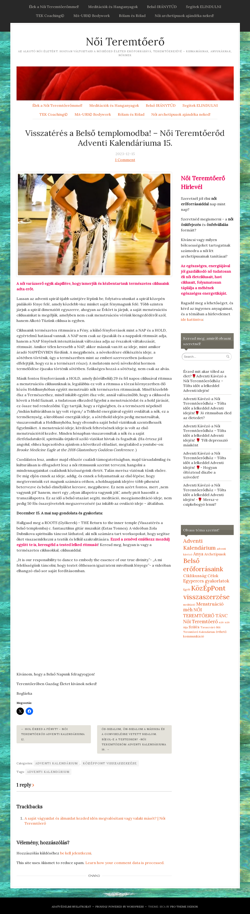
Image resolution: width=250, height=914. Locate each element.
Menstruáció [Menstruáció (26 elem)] (210, 604)
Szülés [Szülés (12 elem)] (194, 627)
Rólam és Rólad (132, 15)
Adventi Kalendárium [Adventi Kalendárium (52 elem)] (199, 544)
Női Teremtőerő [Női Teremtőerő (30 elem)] (200, 621)
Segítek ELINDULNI (203, 6)
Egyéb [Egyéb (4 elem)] (186, 589)
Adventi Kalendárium (56, 763)
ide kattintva (192, 319)
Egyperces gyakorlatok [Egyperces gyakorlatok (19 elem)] (206, 581)
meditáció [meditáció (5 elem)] (189, 604)
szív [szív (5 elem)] (221, 622)
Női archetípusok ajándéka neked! (184, 15)
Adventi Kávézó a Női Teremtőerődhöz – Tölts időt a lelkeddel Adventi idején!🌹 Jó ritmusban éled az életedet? (207, 408)
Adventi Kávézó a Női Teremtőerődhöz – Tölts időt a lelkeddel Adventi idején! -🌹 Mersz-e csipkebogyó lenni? (204, 494)
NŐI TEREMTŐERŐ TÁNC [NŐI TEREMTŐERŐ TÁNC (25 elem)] (205, 612)
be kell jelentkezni (75, 853)
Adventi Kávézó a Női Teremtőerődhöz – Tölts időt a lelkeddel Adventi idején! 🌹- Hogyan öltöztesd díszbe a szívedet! (204, 465)
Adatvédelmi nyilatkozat (71, 906)
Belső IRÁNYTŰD (162, 6)
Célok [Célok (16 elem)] (213, 575)
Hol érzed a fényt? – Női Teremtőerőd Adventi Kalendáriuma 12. (53, 734)
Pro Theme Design (184, 906)
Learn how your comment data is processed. (124, 862)
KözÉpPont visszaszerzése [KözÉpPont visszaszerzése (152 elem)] (206, 592)
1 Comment (125, 159)
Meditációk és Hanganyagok (113, 6)
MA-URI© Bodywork (91, 15)
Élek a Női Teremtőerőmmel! (54, 6)
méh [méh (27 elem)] (188, 610)
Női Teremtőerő (125, 41)
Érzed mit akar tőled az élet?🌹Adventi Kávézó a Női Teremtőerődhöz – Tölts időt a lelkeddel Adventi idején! (204, 381)
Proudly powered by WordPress (119, 906)
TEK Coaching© (50, 15)
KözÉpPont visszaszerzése (110, 763)
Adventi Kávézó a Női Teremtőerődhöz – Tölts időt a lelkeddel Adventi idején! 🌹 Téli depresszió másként (205, 435)
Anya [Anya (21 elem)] (198, 554)
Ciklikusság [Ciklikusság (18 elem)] (195, 575)
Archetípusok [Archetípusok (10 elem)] (215, 554)
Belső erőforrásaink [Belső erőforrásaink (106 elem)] (203, 565)
